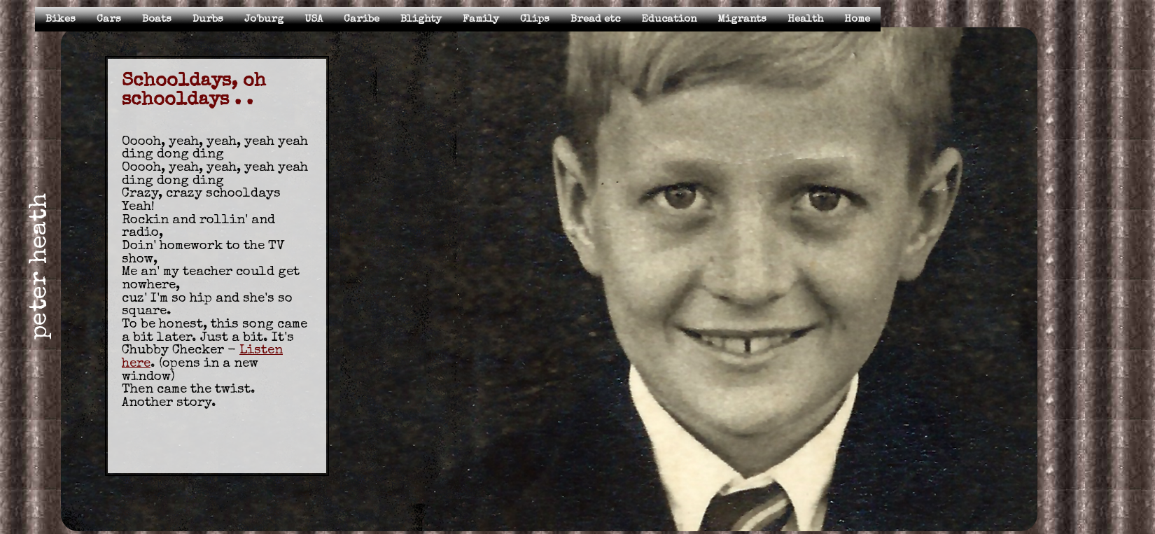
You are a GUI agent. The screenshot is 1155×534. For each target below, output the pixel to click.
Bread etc (595, 19)
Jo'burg (264, 19)
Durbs (207, 19)
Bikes (61, 19)
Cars (109, 19)
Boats (157, 19)
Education (668, 19)
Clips (535, 19)
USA (313, 19)
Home (857, 19)
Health (805, 19)
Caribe (361, 19)
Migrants (742, 19)
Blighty (421, 19)
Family (481, 19)
